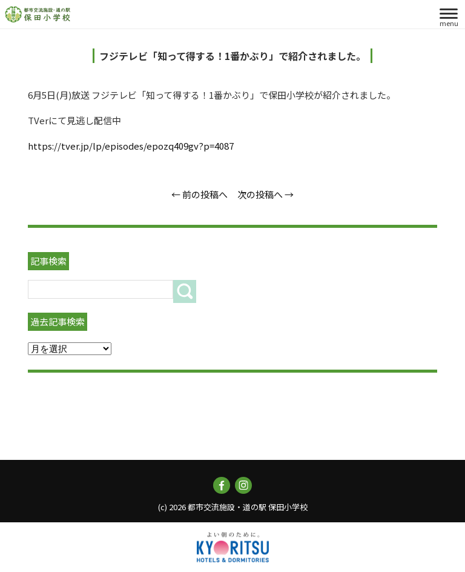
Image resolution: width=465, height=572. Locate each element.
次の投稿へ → (265, 194)
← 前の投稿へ (199, 194)
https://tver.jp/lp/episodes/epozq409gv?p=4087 (131, 145)
